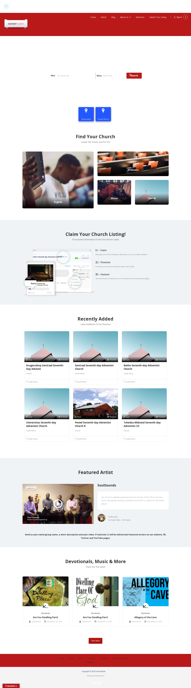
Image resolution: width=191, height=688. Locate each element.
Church (29, 373)
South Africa (33, 382)
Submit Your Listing (157, 17)
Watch (103, 17)
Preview (62, 359)
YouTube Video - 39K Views (119, 520)
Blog (113, 17)
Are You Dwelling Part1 (95, 617)
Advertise (140, 17)
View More (95, 641)
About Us (124, 17)
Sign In (179, 17)
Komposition (98, 675)
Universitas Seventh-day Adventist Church (41, 424)
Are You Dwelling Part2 (45, 617)
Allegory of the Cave (145, 617)
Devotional (45, 613)
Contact (182, 110)
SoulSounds (113, 517)
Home (93, 17)
